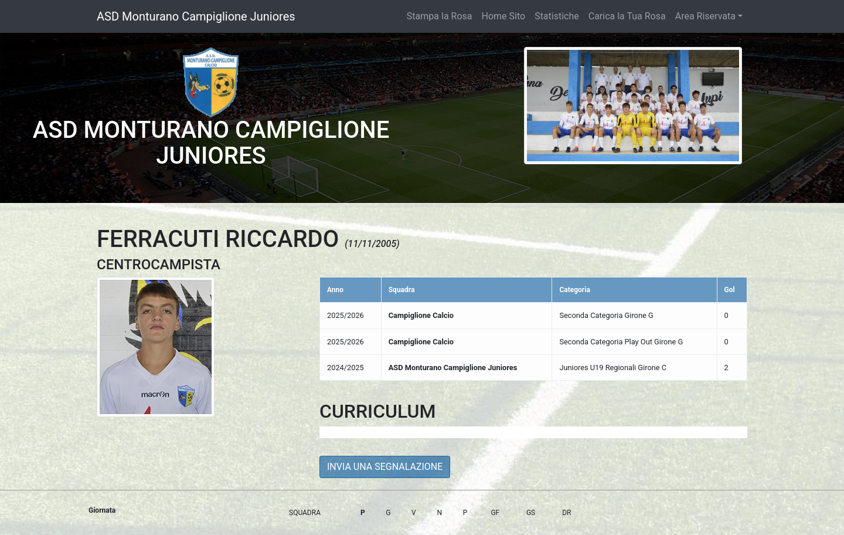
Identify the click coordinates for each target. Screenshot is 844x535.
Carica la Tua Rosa (627, 16)
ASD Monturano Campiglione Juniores (196, 16)
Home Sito (504, 16)
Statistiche (557, 16)
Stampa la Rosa (439, 16)
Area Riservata (705, 16)
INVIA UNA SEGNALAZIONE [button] (385, 466)
